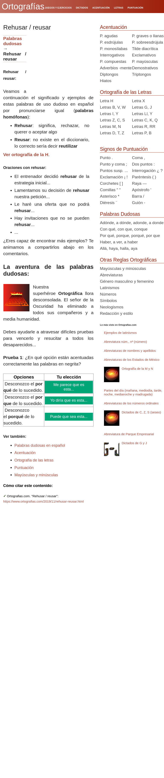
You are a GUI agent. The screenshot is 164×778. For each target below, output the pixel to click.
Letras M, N (110, 126)
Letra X (138, 101)
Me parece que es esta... (69, 387)
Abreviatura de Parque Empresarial (129, 434)
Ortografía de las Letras (126, 92)
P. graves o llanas (148, 36)
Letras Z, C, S (112, 120)
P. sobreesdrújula (147, 42)
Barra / (138, 196)
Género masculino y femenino (127, 281)
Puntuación (24, 468)
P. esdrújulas (111, 42)
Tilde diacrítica (145, 48)
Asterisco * (109, 196)
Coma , (138, 157)
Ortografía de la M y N (137, 368)
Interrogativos (112, 55)
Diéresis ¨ (108, 202)
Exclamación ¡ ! (114, 177)
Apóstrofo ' (141, 190)
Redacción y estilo (116, 313)
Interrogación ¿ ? (147, 170)
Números (108, 294)
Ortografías (23, 6)
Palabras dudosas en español (40, 445)
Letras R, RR (143, 126)
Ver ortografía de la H (25, 154)
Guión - (138, 202)
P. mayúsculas (145, 61)
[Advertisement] (61, 62)
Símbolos (108, 300)
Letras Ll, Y (142, 113)
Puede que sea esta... (69, 416)
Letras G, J (142, 107)
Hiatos (105, 80)
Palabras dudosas (12, 41)
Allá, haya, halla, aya (118, 248)
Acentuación (25, 453)
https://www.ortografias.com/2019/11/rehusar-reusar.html (43, 501)
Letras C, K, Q (145, 120)
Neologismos (111, 307)
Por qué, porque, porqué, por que (130, 235)
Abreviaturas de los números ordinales (131, 403)
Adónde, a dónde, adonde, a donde (132, 222)
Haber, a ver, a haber (119, 242)
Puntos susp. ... (114, 170)
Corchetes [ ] (111, 183)
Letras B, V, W (113, 107)
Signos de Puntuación (124, 149)
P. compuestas (113, 61)
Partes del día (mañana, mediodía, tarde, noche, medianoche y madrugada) (133, 392)
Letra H (106, 101)
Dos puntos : (143, 164)
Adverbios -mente (116, 68)
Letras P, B (142, 133)
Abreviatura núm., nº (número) (125, 341)
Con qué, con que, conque (124, 229)
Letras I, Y (109, 113)
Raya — (139, 183)
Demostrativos (145, 68)
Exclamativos (144, 55)
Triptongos (141, 74)
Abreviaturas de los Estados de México (131, 359)
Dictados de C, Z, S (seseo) (141, 412)
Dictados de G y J (134, 443)
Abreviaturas (111, 275)
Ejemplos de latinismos (120, 332)
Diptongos (109, 74)
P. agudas (109, 36)
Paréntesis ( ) (144, 177)
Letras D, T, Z (112, 133)
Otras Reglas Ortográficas (128, 260)
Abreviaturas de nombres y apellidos (130, 350)
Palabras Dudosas (120, 214)
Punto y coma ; (113, 164)
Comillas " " (110, 190)
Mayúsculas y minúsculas (36, 475)
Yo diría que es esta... (69, 400)
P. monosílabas (113, 48)
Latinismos (109, 287)
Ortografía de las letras (34, 460)
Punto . (106, 157)
